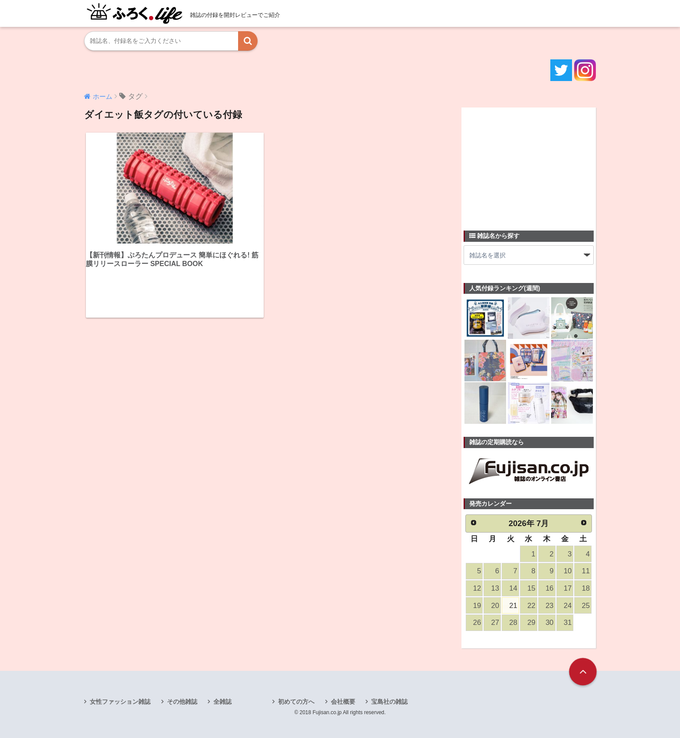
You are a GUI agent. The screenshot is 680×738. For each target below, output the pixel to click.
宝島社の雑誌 (389, 701)
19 (477, 605)
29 (531, 622)
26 (477, 622)
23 (549, 605)
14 (513, 588)
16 (549, 588)
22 (531, 605)
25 (586, 605)
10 (568, 571)
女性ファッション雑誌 (120, 701)
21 (513, 605)
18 (586, 588)
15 (531, 588)
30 (549, 622)
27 (495, 622)
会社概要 (343, 701)
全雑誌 (222, 701)
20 (495, 605)
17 (568, 588)
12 (477, 588)
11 (586, 571)
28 (513, 622)
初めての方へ (296, 701)
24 (568, 605)
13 (495, 588)
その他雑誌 (182, 701)
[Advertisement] (529, 164)
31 (568, 622)
